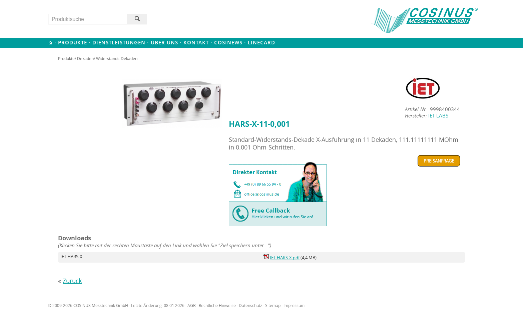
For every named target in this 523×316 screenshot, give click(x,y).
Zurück (72, 281)
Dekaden (85, 58)
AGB (191, 305)
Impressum (294, 305)
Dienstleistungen (118, 42)
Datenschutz (250, 305)
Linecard (261, 42)
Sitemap (273, 305)
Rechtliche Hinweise (217, 305)
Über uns (164, 42)
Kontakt (196, 42)
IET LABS (438, 115)
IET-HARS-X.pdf (285, 258)
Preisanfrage (439, 161)
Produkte (72, 42)
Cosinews (228, 42)
